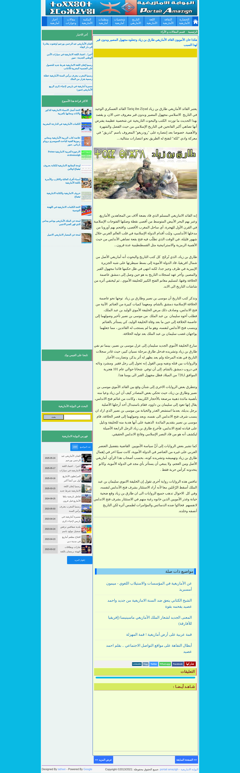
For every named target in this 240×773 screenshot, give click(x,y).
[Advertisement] (145, 82)
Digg (145, 664)
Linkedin (137, 664)
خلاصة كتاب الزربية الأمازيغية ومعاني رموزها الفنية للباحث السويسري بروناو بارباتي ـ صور (61, 141)
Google (87, 769)
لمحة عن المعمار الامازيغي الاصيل (63, 235)
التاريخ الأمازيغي (135, 21)
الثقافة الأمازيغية (168, 21)
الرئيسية (192, 31)
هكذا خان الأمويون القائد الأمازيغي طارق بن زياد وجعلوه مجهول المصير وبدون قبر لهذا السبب (146, 42)
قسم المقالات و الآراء (173, 31)
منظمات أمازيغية (103, 21)
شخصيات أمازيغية (119, 21)
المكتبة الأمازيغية (87, 21)
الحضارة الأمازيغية (184, 21)
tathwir (62, 769)
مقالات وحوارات (71, 21)
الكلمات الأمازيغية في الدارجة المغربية (61, 124)
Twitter (153, 664)
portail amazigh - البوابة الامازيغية (178, 769)
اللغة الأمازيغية (152, 21)
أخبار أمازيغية (54, 21)
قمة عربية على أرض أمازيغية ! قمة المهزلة (159, 634)
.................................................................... (73, 51)
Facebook (178, 664)
